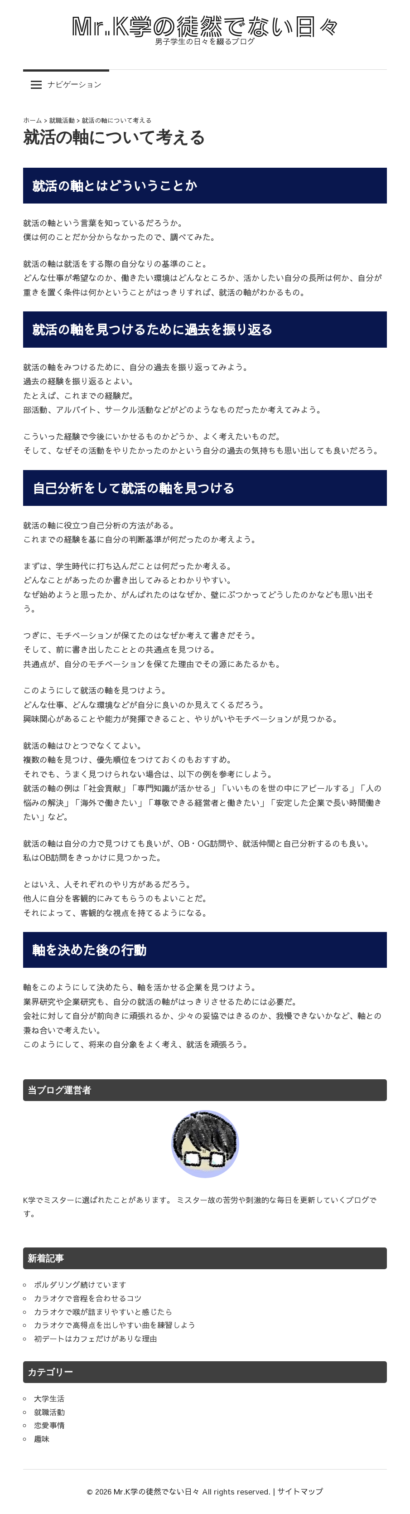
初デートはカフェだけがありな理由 (95, 1338)
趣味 (41, 1438)
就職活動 (49, 1412)
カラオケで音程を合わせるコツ (88, 1298)
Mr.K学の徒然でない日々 (157, 1491)
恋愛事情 (49, 1425)
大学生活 (49, 1398)
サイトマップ (300, 1491)
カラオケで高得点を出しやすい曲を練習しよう (115, 1325)
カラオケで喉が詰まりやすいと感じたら (103, 1311)
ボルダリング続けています (80, 1284)
